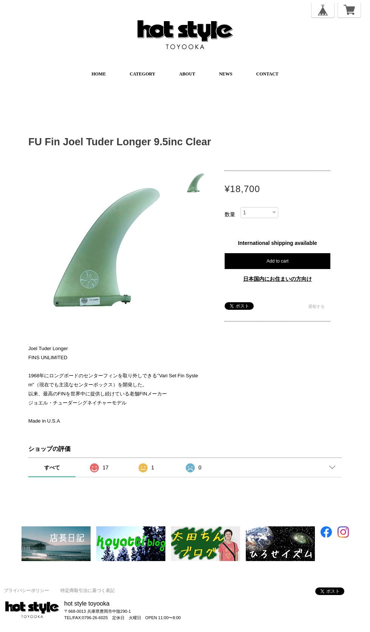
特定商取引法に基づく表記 (87, 590)
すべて (52, 467)
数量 (230, 214)
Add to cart (277, 261)
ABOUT (187, 74)
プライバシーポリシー (26, 590)
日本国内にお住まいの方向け (277, 279)
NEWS (225, 74)
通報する (316, 306)
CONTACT (267, 74)
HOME (98, 74)
